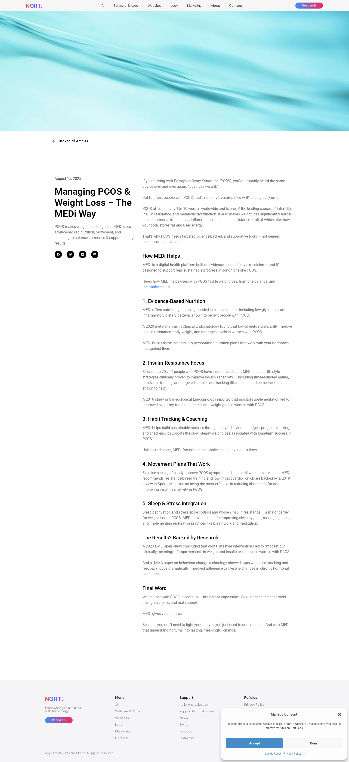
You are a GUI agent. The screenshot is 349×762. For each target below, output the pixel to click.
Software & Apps (126, 5)
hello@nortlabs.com (194, 704)
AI (103, 5)
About (215, 5)
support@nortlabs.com (197, 711)
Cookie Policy (273, 753)
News (184, 718)
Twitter (185, 725)
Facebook (187, 731)
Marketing (194, 5)
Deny (314, 743)
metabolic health (156, 287)
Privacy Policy (292, 753)
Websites (154, 5)
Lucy (174, 5)
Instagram (187, 738)
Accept (254, 743)
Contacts (236, 5)
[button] (339, 714)
